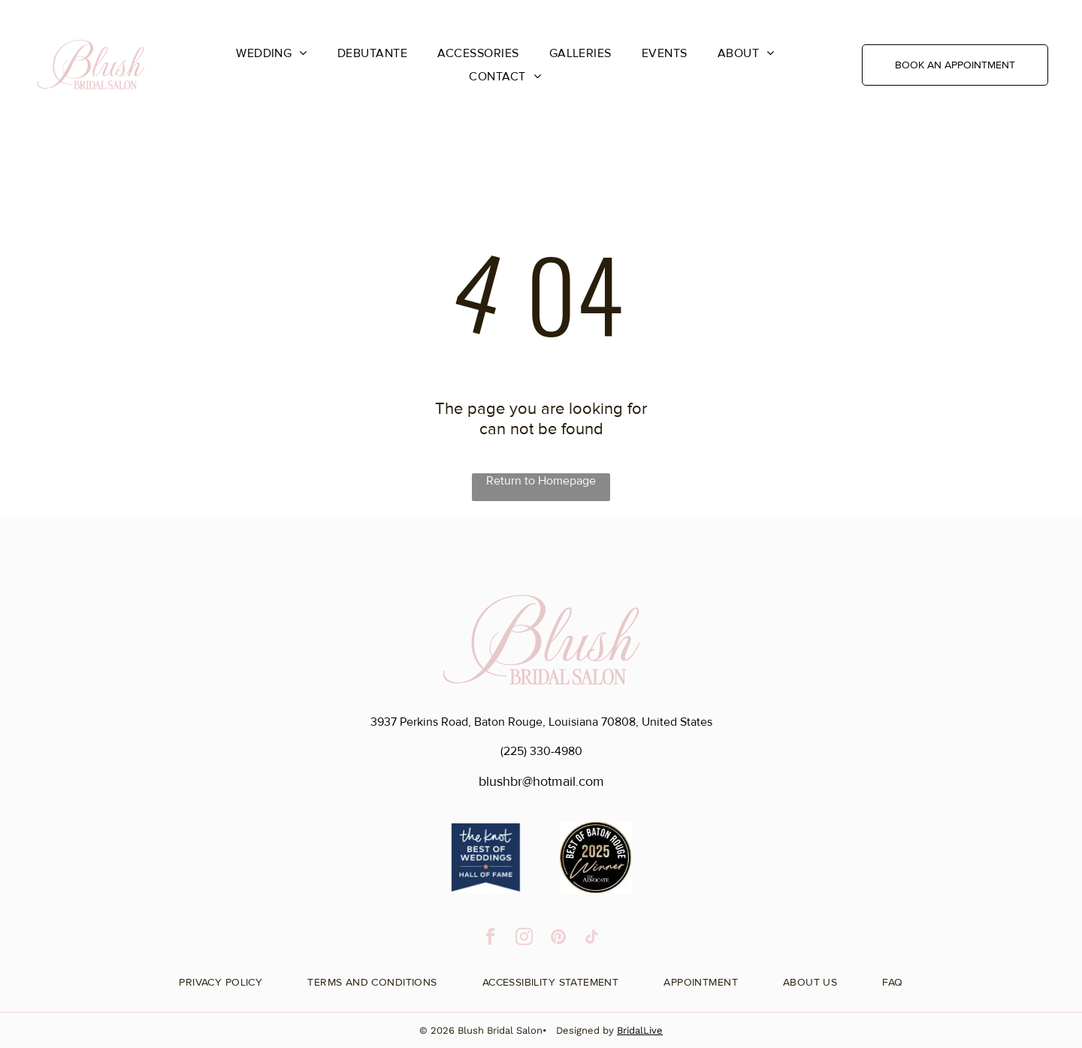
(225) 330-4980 (541, 751)
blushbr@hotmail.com (541, 781)
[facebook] (490, 938)
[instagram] (524, 938)
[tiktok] (592, 938)
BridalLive (640, 1030)
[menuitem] (271, 53)
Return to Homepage (541, 480)
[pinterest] (558, 938)
